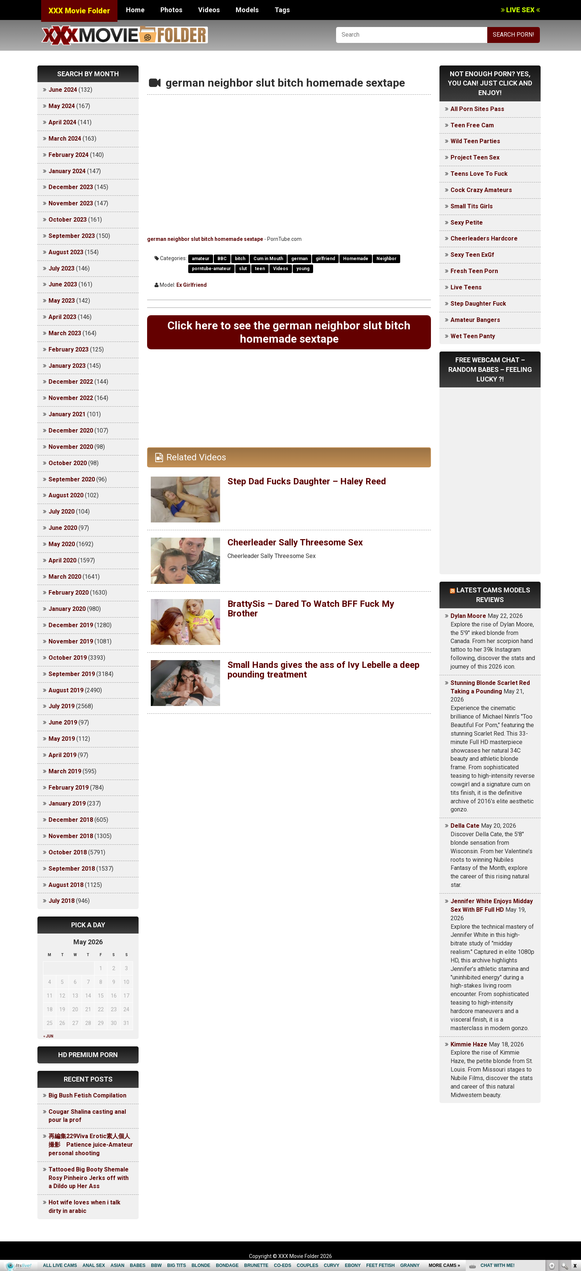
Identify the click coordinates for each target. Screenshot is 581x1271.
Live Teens (466, 287)
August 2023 (66, 252)
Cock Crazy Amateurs (481, 190)
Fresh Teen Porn (474, 271)
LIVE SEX (520, 10)
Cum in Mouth (268, 258)
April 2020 (62, 560)
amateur (200, 258)
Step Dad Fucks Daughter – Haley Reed (307, 481)
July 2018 (61, 900)
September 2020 (72, 479)
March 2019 (65, 771)
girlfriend (325, 258)
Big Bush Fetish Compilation (87, 1095)
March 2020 (65, 576)
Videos (209, 10)
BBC (222, 258)
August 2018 (66, 884)
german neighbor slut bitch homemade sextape (205, 239)
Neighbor (386, 258)
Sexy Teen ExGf (472, 254)
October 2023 (68, 219)
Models (247, 10)
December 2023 (71, 187)
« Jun (48, 1036)
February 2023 (69, 349)
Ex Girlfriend (191, 285)
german (299, 258)
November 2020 (71, 446)
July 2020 (61, 511)
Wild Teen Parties (475, 141)
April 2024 (62, 122)
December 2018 (71, 819)
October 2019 (68, 657)
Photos (171, 10)
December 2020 (71, 430)
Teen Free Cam (472, 125)
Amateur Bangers (475, 319)
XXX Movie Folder (79, 10)
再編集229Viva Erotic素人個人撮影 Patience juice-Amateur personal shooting (91, 1145)
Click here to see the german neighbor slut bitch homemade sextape (289, 332)
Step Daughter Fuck (478, 303)
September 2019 (72, 673)
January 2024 (67, 171)
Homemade (355, 258)
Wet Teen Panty (473, 336)
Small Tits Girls (472, 206)
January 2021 (67, 414)
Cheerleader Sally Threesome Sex (295, 542)
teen (260, 268)
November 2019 (71, 641)
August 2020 (66, 495)
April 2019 (62, 755)
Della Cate (465, 825)
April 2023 (62, 316)
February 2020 (69, 592)
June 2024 (63, 89)
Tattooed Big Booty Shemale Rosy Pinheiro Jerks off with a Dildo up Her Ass (89, 1178)
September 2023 (72, 235)
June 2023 (63, 284)
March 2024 (65, 138)
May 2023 (62, 300)
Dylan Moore (468, 615)
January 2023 (67, 365)
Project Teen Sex (475, 157)
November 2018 (71, 836)
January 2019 (67, 803)
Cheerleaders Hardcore (484, 238)
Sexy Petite (467, 222)
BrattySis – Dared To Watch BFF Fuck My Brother (311, 609)
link (574, 1155)
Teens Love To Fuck (479, 173)
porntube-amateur (211, 268)
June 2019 (63, 722)
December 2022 (71, 381)
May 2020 (62, 544)
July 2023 (61, 268)
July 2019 (61, 706)
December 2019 (71, 625)
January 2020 (67, 608)
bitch (240, 258)
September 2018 (72, 868)
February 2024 (69, 154)
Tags (282, 10)
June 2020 (63, 527)
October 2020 (68, 463)
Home (135, 10)
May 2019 (62, 738)
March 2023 (65, 333)
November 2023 (71, 203)
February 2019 (69, 787)
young (302, 268)
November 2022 (71, 397)
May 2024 (62, 106)
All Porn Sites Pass (477, 108)
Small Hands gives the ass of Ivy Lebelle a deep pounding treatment (323, 670)
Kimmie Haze (469, 1044)
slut (243, 268)
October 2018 (68, 852)
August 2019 (66, 690)
